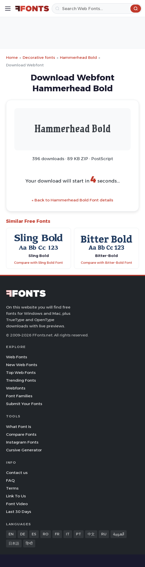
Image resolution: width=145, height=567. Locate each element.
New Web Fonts (21, 364)
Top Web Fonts (21, 372)
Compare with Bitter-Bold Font (106, 263)
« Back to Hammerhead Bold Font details (72, 200)
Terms (12, 488)
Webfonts (15, 388)
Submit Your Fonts (24, 403)
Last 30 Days (18, 511)
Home (12, 57)
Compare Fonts (21, 434)
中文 (91, 534)
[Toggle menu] (8, 9)
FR (57, 534)
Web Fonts (16, 357)
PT (78, 534)
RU (103, 534)
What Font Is (18, 426)
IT (67, 534)
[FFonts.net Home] (32, 9)
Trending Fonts (21, 380)
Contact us (17, 472)
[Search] (97, 8)
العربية (118, 534)
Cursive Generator (24, 450)
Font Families (19, 396)
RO (45, 534)
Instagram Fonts (22, 442)
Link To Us (16, 496)
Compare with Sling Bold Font (38, 263)
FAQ (10, 480)
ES (34, 534)
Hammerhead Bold (78, 57)
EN (11, 534)
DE (22, 534)
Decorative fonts (39, 57)
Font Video (17, 503)
